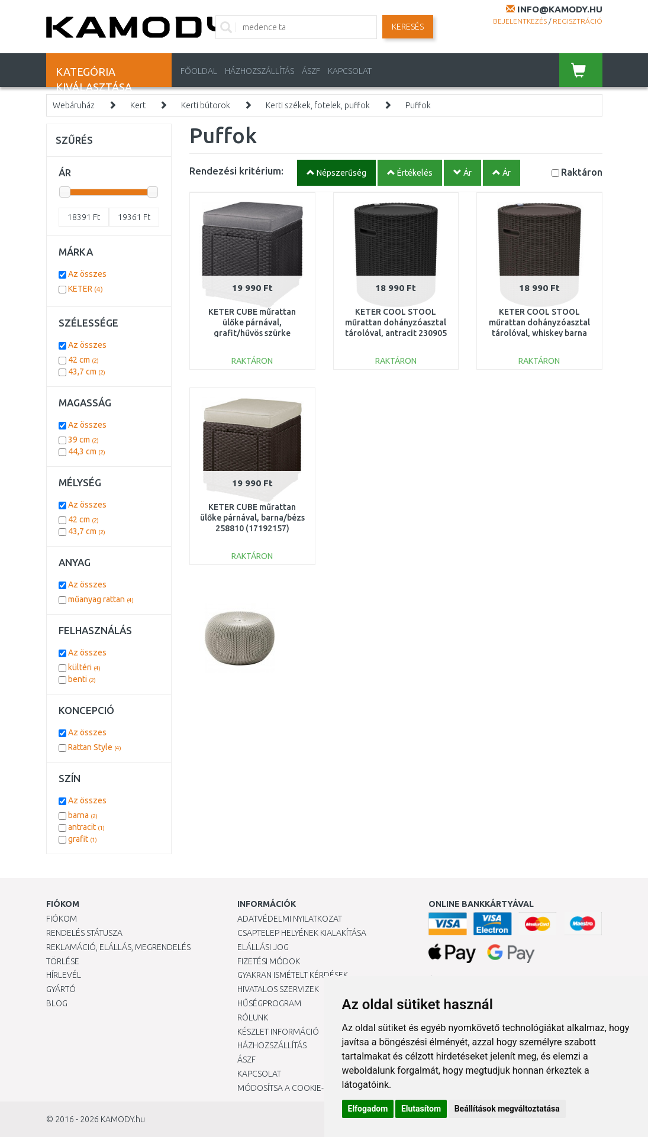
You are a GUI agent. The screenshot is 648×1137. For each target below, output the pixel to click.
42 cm (83, 359)
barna (83, 815)
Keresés (408, 26)
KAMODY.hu (123, 1119)
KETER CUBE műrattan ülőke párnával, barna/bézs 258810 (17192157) (252, 517)
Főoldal (198, 71)
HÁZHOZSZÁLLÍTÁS (259, 71)
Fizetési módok (268, 961)
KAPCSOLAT (350, 71)
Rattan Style (94, 747)
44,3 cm (86, 451)
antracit (86, 827)
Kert (138, 105)
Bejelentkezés (520, 21)
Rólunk (252, 1017)
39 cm (83, 439)
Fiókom (61, 918)
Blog (56, 1003)
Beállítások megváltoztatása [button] (507, 1108)
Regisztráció (577, 21)
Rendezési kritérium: (236, 170)
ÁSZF (311, 71)
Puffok (418, 105)
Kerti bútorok (205, 105)
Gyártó (61, 989)
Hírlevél (63, 975)
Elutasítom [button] (421, 1108)
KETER (85, 288)
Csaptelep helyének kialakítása (301, 933)
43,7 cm (86, 371)
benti (82, 679)
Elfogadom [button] (368, 1108)
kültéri (84, 667)
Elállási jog (263, 947)
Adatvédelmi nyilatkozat (289, 918)
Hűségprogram (269, 1003)
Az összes (87, 274)
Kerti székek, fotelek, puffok (318, 105)
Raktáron (581, 171)
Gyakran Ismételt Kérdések (292, 975)
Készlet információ (278, 1031)
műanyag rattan (101, 599)
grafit (82, 839)
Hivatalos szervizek (278, 989)
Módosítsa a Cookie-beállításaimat (311, 1088)
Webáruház (74, 105)
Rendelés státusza (84, 933)
